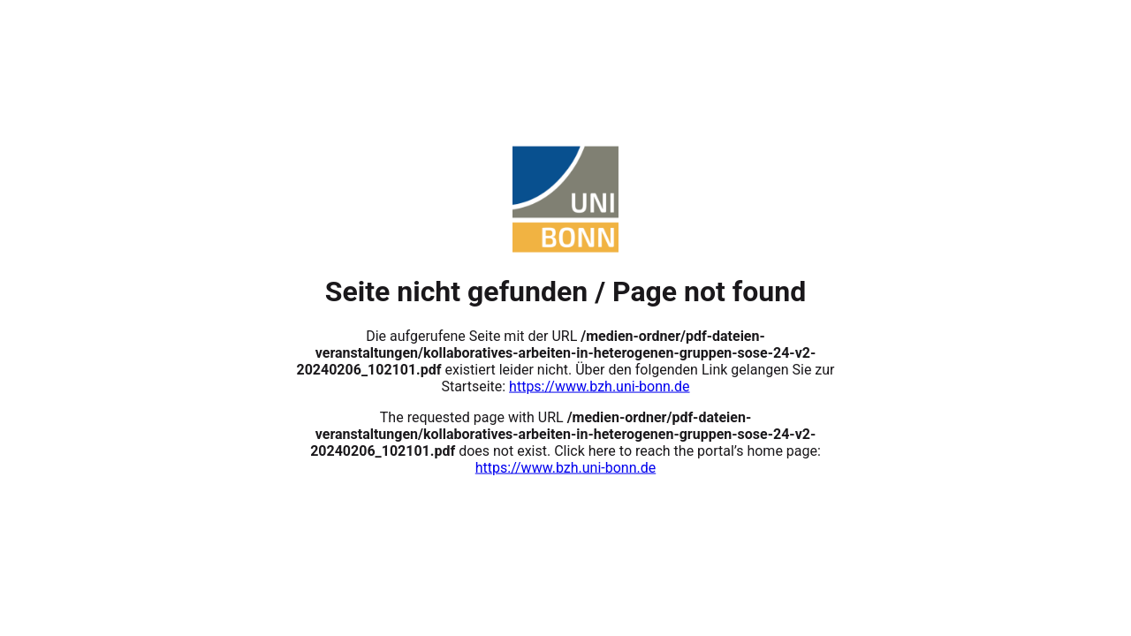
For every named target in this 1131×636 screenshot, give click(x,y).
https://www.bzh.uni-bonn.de (599, 385)
